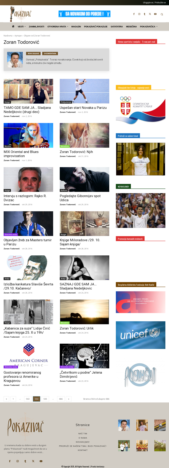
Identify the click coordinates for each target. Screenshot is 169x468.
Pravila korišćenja (97, 466)
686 (61, 399)
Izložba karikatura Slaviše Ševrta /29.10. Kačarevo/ (28, 286)
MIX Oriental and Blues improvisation (21, 154)
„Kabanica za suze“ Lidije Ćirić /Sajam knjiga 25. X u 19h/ (27, 330)
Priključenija (66, 102)
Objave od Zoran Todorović (37, 35)
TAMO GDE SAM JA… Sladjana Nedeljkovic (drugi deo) (27, 110)
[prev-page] (6, 399)
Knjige (7, 102)
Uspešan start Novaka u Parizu (83, 108)
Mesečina (65, 146)
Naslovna (8, 35)
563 (28, 399)
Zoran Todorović (12, 116)
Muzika (8, 146)
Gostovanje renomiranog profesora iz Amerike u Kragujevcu (22, 377)
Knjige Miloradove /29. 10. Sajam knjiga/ (80, 242)
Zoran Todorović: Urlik (77, 328)
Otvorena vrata (11, 234)
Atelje (7, 278)
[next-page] (68, 399)
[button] (162, 14)
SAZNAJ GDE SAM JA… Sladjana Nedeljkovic (78, 286)
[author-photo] (16, 60)
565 (45, 399)
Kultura (64, 190)
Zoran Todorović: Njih (76, 152)
